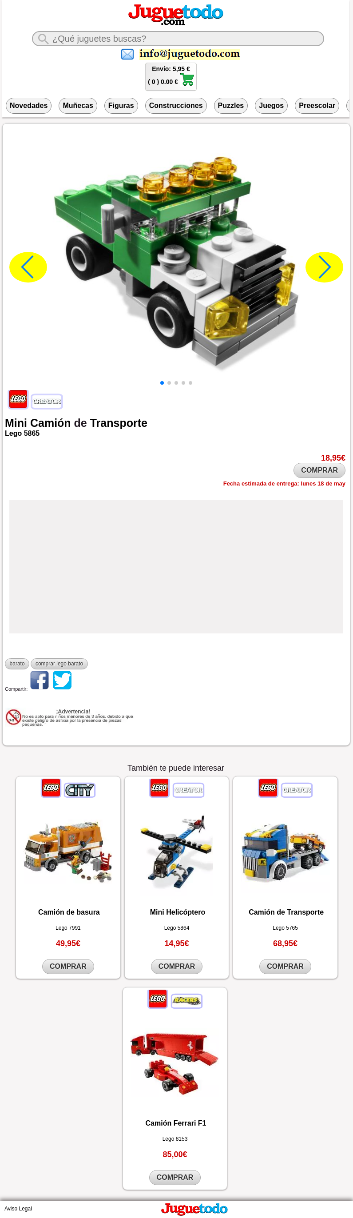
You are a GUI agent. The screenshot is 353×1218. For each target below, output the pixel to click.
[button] (162, 383)
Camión (50, 423)
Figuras (121, 105)
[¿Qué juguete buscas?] (178, 38)
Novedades (29, 105)
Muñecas (78, 105)
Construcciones (176, 105)
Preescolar (317, 105)
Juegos (271, 105)
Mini (16, 423)
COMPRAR (319, 470)
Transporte (118, 423)
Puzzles (231, 105)
